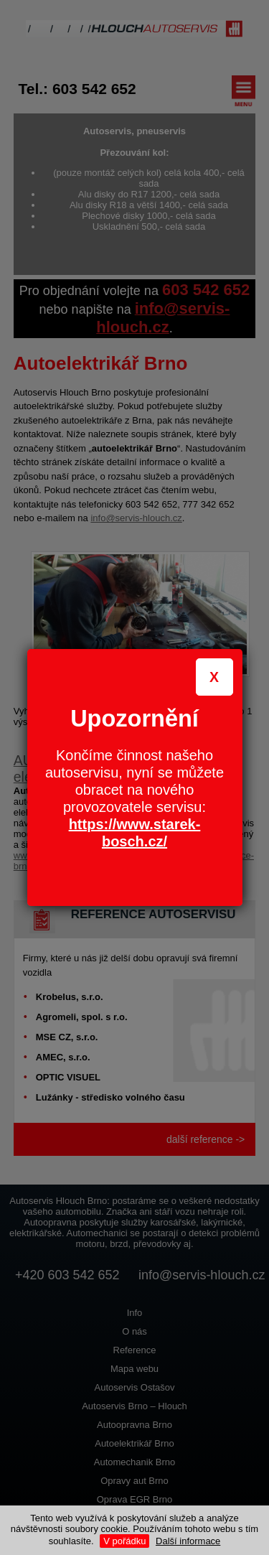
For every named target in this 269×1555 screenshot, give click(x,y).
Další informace (188, 1541)
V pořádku (124, 1541)
